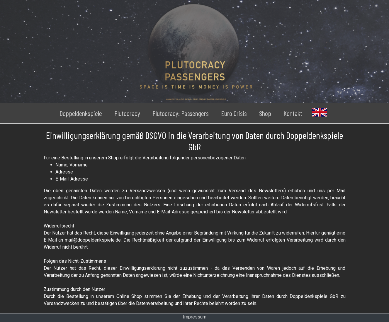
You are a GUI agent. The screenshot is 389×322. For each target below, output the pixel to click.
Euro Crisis (234, 113)
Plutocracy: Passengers (180, 113)
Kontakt (292, 113)
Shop (265, 113)
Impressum (194, 317)
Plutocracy (127, 113)
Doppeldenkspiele (81, 113)
